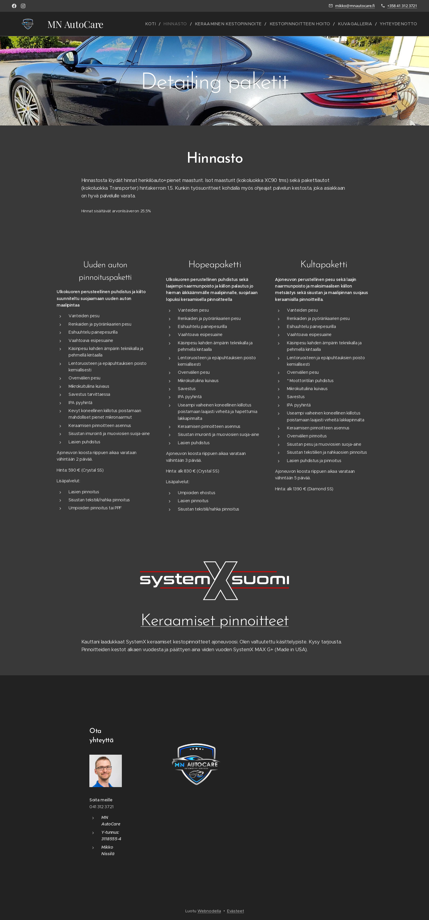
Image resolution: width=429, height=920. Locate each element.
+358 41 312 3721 (402, 5)
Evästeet (235, 910)
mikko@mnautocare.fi (355, 5)
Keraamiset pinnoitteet (215, 621)
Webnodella (209, 910)
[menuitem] (175, 24)
